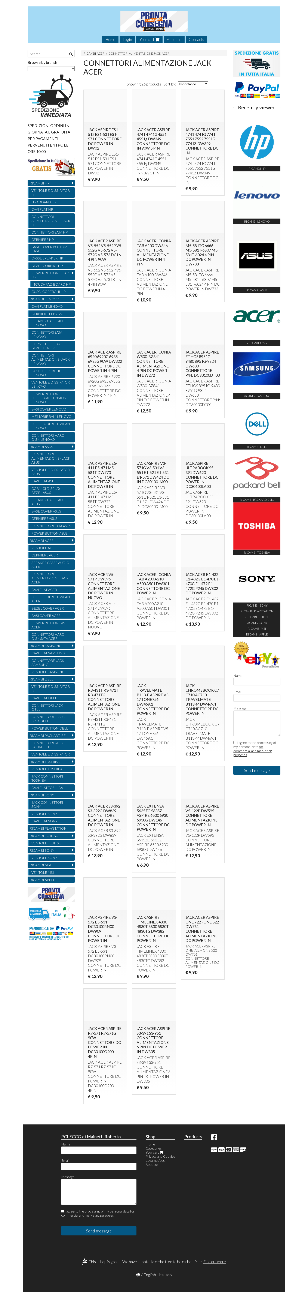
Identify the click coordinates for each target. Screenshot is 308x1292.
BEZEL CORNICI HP (47, 266)
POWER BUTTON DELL (49, 728)
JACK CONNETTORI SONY (47, 804)
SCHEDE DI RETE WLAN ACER (50, 599)
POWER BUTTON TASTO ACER (50, 625)
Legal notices (155, 1160)
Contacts (196, 39)
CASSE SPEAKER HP (47, 258)
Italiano (165, 1274)
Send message (257, 770)
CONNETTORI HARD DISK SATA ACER (47, 636)
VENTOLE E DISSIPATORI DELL (51, 688)
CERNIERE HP (42, 239)
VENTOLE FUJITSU (46, 843)
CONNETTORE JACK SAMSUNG (47, 662)
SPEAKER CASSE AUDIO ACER (50, 565)
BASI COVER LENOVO (48, 409)
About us (174, 39)
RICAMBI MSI (40, 865)
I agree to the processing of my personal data (254, 748)
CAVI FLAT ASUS (43, 481)
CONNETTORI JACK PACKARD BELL (47, 745)
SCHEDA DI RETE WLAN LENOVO (50, 426)
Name (238, 675)
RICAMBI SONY (42, 795)
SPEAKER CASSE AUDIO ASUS (50, 502)
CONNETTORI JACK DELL (47, 707)
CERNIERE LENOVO (47, 314)
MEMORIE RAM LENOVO (51, 416)
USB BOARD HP (43, 202)
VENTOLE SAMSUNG (48, 672)
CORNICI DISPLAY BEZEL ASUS (45, 490)
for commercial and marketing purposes (252, 751)
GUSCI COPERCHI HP (48, 291)
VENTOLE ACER (43, 548)
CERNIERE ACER (44, 555)
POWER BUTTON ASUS (49, 533)
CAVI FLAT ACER (44, 590)
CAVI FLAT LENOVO (47, 306)
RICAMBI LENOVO (44, 299)
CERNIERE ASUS (44, 518)
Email (237, 692)
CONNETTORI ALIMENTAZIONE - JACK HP (50, 220)
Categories (154, 1148)
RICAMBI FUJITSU (44, 836)
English (150, 1274)
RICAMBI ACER (93, 53)
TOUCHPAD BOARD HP (52, 284)
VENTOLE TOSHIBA (46, 769)
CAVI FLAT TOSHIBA (47, 787)
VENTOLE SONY (44, 814)
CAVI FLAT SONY (44, 821)
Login (127, 39)
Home (110, 39)
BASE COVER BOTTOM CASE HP (49, 249)
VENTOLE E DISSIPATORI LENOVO (51, 384)
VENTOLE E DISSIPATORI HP (51, 192)
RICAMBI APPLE (42, 880)
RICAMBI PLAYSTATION (48, 828)
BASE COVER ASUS (46, 511)
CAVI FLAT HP (42, 209)
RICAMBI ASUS (41, 447)
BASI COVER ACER (46, 615)
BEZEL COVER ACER (47, 608)
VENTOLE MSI (42, 872)
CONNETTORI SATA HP (49, 232)
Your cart (149, 39)
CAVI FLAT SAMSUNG (48, 653)
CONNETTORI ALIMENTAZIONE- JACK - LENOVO (51, 359)
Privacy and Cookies (160, 1156)
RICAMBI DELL (41, 679)
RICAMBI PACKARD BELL (50, 735)
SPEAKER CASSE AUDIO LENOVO (50, 323)
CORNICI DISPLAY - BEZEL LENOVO (46, 346)
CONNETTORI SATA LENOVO (46, 334)
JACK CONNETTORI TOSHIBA (47, 778)
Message (240, 708)
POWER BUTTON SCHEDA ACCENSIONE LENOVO (50, 398)
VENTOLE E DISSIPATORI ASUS (51, 472)
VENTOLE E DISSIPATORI (51, 754)
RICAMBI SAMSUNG (46, 646)
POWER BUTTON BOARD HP (51, 275)
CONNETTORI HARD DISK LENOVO (47, 437)
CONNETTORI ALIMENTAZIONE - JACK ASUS (50, 458)
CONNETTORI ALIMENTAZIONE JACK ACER (138, 53)
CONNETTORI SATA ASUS (51, 526)
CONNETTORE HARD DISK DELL (48, 719)
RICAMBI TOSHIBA (44, 762)
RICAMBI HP (40, 183)
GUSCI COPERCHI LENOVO (45, 373)
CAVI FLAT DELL (44, 698)
